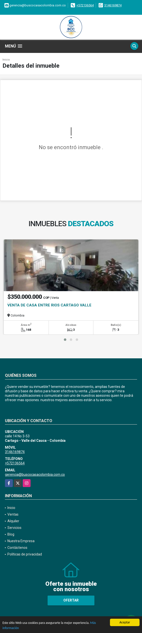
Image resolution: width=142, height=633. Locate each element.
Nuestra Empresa (21, 541)
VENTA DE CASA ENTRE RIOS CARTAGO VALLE (49, 305)
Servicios (14, 528)
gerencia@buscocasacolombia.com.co (35, 474)
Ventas (12, 514)
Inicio (6, 59)
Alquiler (13, 521)
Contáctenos (17, 548)
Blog (10, 534)
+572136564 (85, 5)
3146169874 (113, 5)
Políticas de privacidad (24, 554)
